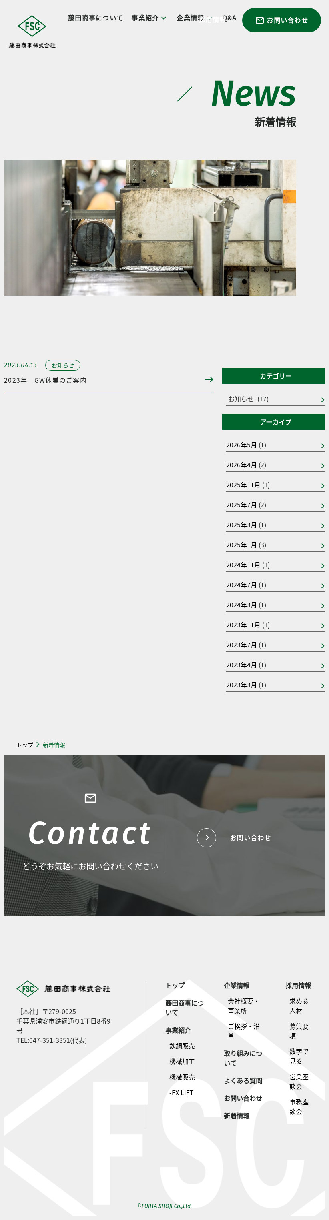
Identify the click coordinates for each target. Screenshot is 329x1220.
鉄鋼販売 (182, 1045)
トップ (24, 745)
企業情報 (236, 985)
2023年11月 (243, 624)
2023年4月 (241, 664)
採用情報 (212, 19)
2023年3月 (241, 684)
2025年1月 (241, 544)
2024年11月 (243, 564)
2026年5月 (241, 444)
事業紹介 (150, 18)
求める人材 (299, 1005)
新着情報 (236, 1115)
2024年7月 (241, 584)
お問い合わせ (281, 20)
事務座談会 (299, 1106)
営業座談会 (299, 1081)
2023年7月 (241, 644)
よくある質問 (243, 1080)
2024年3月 (241, 604)
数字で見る (299, 1056)
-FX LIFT (181, 1092)
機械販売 (182, 1077)
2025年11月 (243, 484)
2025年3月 (241, 524)
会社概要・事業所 (244, 1005)
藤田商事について (95, 17)
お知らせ (241, 398)
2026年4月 (241, 464)
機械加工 (182, 1061)
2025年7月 (241, 504)
